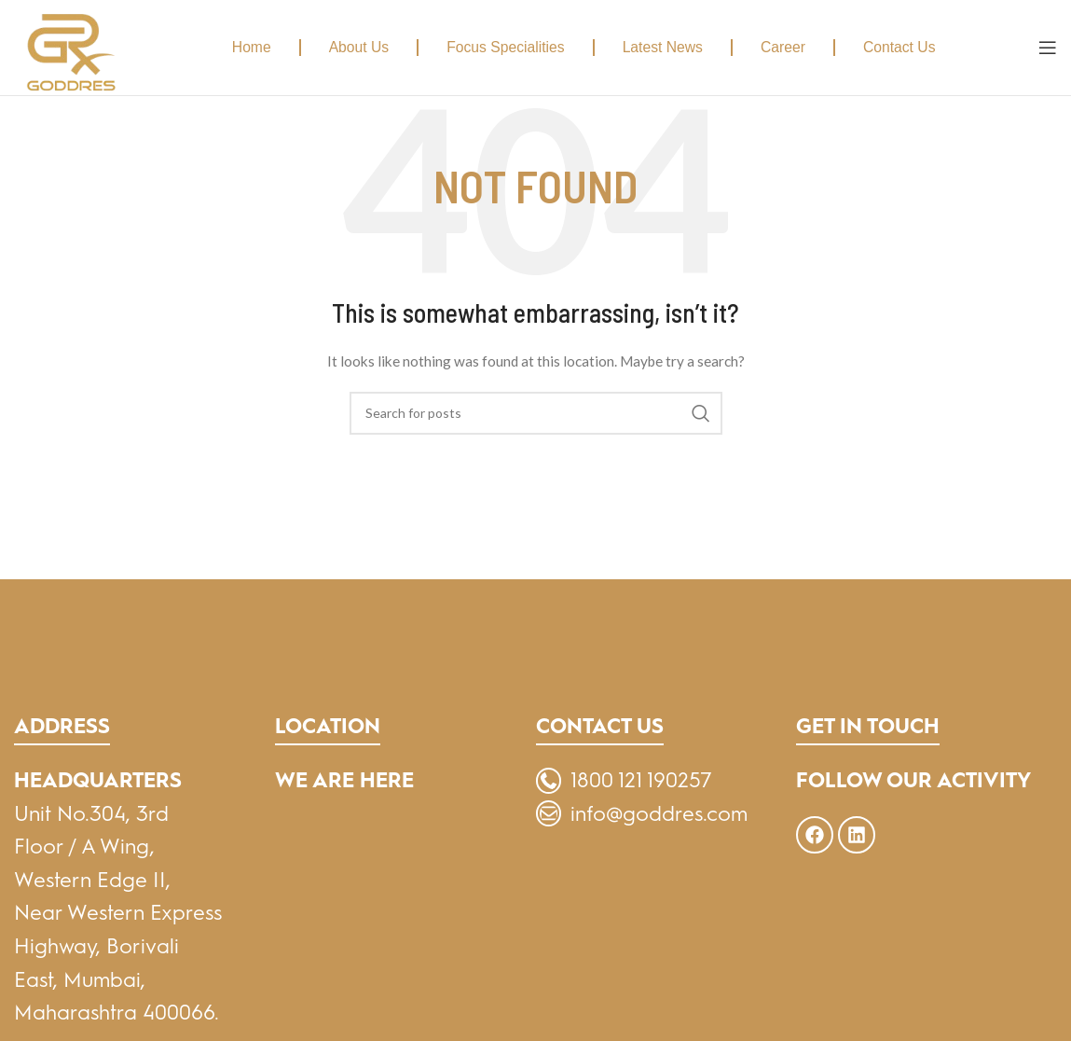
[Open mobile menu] (1047, 47)
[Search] (536, 413)
